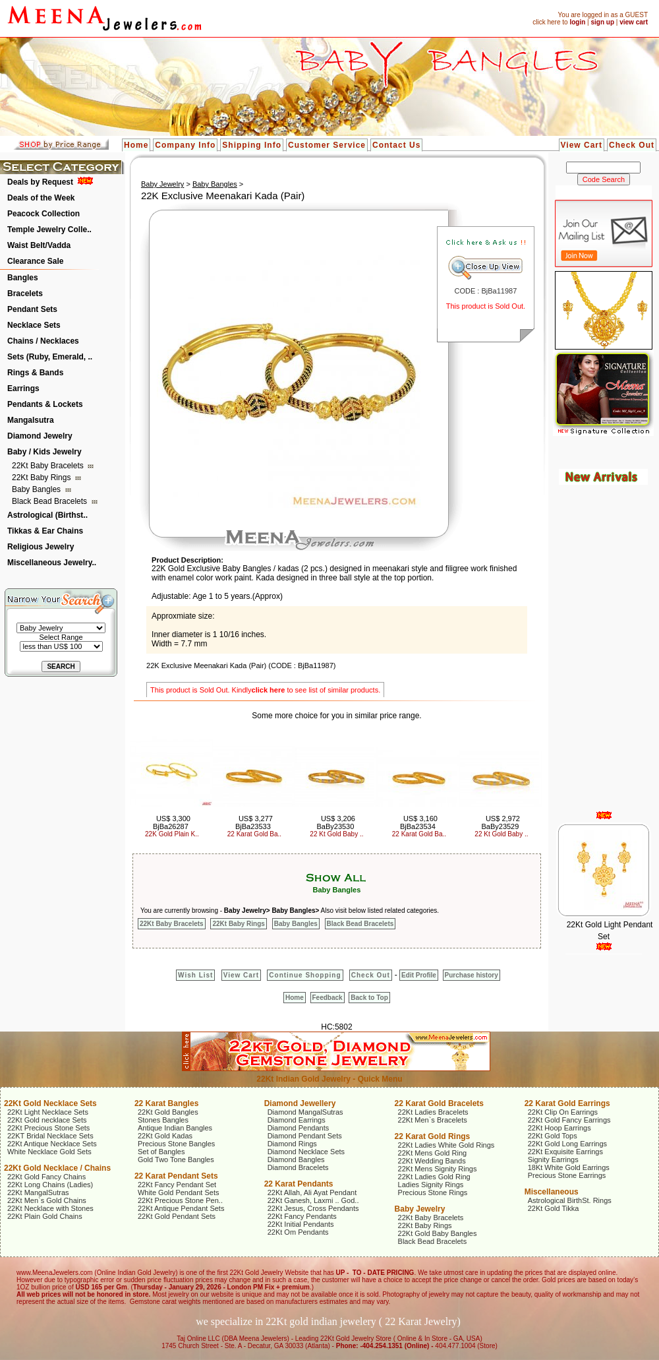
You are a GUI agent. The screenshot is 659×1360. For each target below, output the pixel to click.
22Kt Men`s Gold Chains (46, 1200)
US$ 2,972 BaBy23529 (500, 822)
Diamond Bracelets (298, 1167)
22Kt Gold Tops (552, 1136)
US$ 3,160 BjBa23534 (419, 822)
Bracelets (25, 293)
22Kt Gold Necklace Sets (50, 1103)
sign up (602, 22)
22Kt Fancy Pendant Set (177, 1185)
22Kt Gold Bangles (168, 1112)
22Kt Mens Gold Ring (432, 1153)
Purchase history (471, 975)
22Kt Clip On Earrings (563, 1112)
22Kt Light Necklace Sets (47, 1112)
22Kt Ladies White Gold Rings (446, 1145)
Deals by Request (40, 182)
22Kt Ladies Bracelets (433, 1112)
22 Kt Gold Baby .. (336, 834)
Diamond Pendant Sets (305, 1136)
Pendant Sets (32, 309)
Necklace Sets (34, 325)
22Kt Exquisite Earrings (565, 1152)
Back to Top (369, 997)
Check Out (631, 145)
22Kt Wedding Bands (432, 1161)
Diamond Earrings (297, 1120)
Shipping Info (251, 145)
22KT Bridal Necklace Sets (50, 1136)
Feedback (327, 997)
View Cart (581, 145)
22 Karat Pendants (298, 1184)
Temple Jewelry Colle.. (49, 229)
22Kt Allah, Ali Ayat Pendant (312, 1192)
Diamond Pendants (299, 1128)
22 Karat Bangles (166, 1103)
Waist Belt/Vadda (39, 245)
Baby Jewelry (162, 184)
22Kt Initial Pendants (301, 1224)
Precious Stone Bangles (176, 1144)
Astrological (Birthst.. (47, 515)
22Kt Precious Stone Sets (48, 1128)
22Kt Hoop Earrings (559, 1128)
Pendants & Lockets (45, 404)
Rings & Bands (35, 372)
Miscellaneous (552, 1191)
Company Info (185, 145)
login (577, 22)
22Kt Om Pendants (298, 1232)
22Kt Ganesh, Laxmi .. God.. (313, 1200)
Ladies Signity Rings (431, 1185)
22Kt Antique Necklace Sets (52, 1144)
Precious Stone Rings (433, 1192)
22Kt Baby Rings (42, 477)
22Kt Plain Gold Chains (44, 1216)
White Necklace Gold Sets (49, 1152)
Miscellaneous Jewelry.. (51, 562)
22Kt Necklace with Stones (50, 1208)
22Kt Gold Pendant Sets (176, 1216)
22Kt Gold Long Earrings (567, 1144)
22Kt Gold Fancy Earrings (569, 1120)
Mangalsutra (30, 420)
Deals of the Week (40, 197)
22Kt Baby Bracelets (49, 465)
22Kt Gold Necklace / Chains (57, 1168)
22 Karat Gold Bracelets (439, 1103)
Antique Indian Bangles (175, 1128)
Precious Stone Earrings (567, 1175)
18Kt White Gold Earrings (569, 1167)
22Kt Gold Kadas (165, 1136)
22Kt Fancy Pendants (302, 1216)
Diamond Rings (292, 1144)
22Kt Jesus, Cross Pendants (313, 1208)
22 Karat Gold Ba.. (254, 834)
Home (136, 145)
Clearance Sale (35, 261)
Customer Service (327, 145)
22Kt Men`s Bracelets (432, 1120)
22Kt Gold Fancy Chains (46, 1177)
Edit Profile (418, 975)
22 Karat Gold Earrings (567, 1103)
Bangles (22, 277)
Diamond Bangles (296, 1159)
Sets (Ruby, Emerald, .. (49, 356)
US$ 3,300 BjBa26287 (171, 822)
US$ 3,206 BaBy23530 (335, 822)
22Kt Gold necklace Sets (46, 1120)
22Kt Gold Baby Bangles (437, 1233)
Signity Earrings (553, 1159)
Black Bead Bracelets (50, 501)
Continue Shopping (305, 975)
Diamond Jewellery (300, 1103)
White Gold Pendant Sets (178, 1192)
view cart (633, 22)
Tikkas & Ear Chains (45, 531)
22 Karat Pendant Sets (176, 1176)
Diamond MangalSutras (305, 1112)
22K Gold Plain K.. (172, 834)
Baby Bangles (37, 489)
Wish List (195, 975)
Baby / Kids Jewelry (44, 451)
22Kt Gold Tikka (553, 1208)
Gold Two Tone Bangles (176, 1159)
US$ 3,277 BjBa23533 (254, 822)
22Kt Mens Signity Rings (437, 1169)
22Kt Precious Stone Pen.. (180, 1200)
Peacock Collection (43, 213)
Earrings (23, 388)
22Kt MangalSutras (38, 1192)
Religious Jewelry (40, 546)
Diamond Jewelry (39, 436)
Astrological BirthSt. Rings (570, 1200)
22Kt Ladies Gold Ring (434, 1177)
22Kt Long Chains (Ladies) (50, 1185)
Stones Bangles (163, 1120)
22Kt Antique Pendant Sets (181, 1208)
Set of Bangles (161, 1152)
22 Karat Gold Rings (433, 1136)
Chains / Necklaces (43, 341)
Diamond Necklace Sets (306, 1152)
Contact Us (396, 145)
